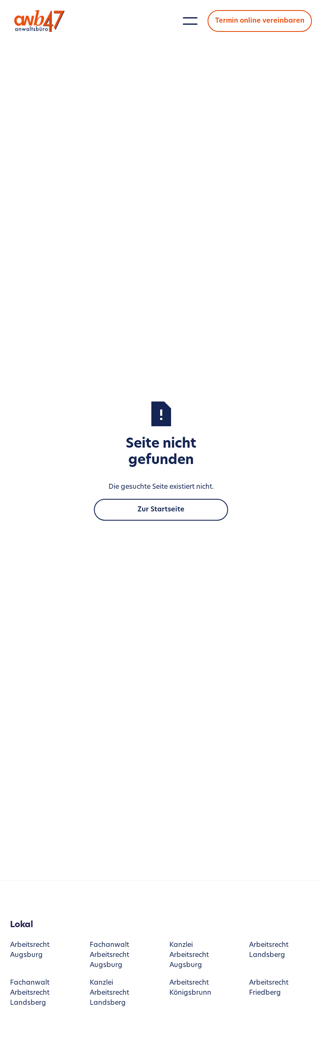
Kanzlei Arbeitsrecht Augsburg (189, 955)
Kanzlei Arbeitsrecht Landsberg (109, 993)
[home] (41, 20)
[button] (190, 21)
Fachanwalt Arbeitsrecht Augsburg (109, 955)
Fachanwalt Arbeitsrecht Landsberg (29, 993)
